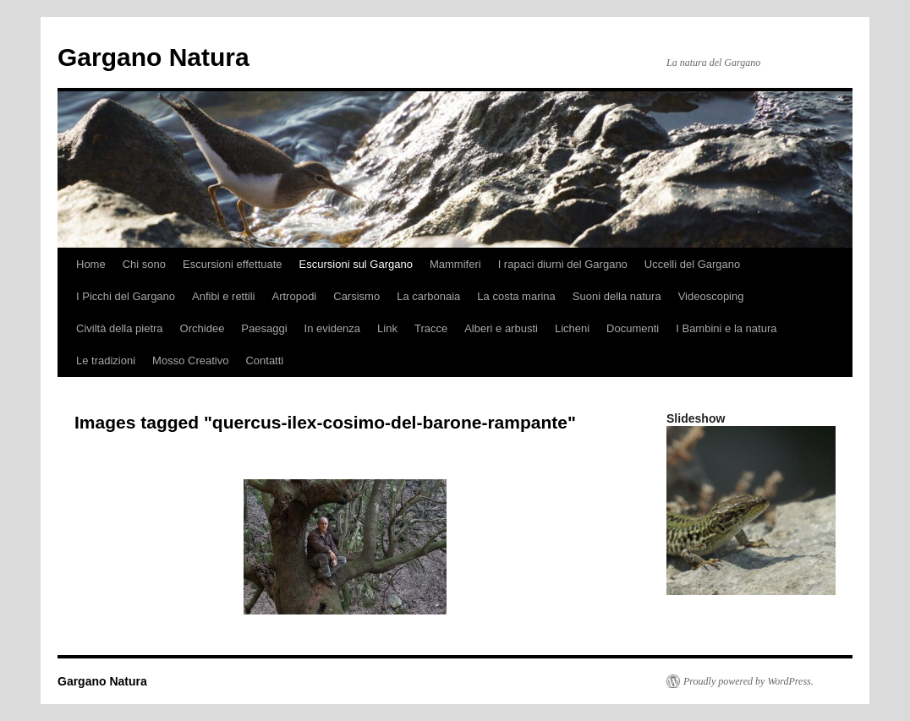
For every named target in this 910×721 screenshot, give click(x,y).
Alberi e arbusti (501, 328)
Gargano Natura (153, 57)
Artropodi (294, 296)
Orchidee (202, 328)
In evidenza (332, 328)
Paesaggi (264, 328)
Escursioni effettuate (232, 264)
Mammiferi (455, 264)
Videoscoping (711, 296)
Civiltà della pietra (119, 328)
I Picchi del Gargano (125, 296)
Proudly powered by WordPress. (748, 681)
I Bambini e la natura (726, 328)
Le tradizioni (105, 360)
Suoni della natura (617, 296)
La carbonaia (428, 296)
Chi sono (144, 264)
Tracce (430, 328)
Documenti (632, 328)
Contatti (264, 360)
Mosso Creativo (190, 360)
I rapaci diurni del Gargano (563, 264)
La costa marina (516, 296)
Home (91, 264)
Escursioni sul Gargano (356, 264)
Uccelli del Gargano (692, 264)
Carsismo (356, 296)
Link (387, 328)
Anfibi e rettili (223, 296)
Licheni (572, 328)
